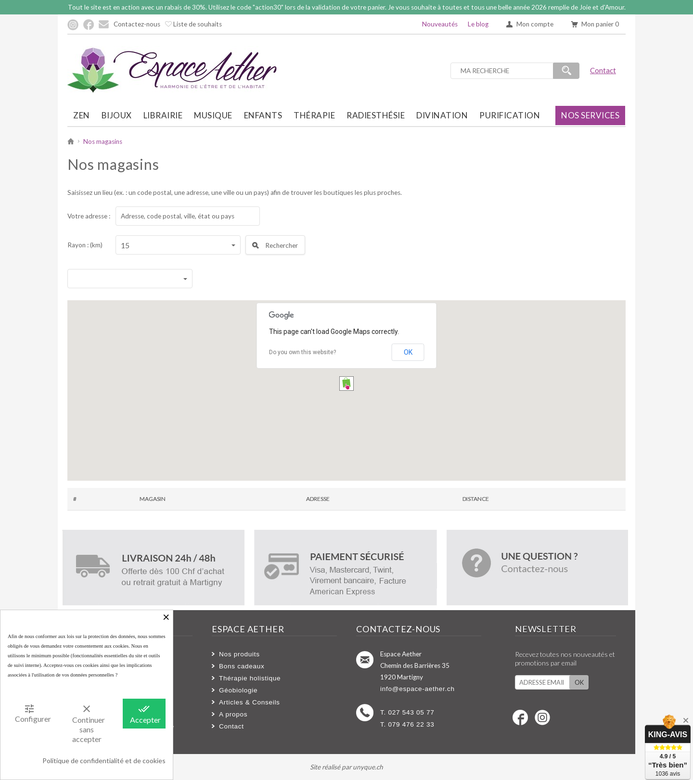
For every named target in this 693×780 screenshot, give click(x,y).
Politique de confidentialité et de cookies (104, 760)
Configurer (33, 713)
